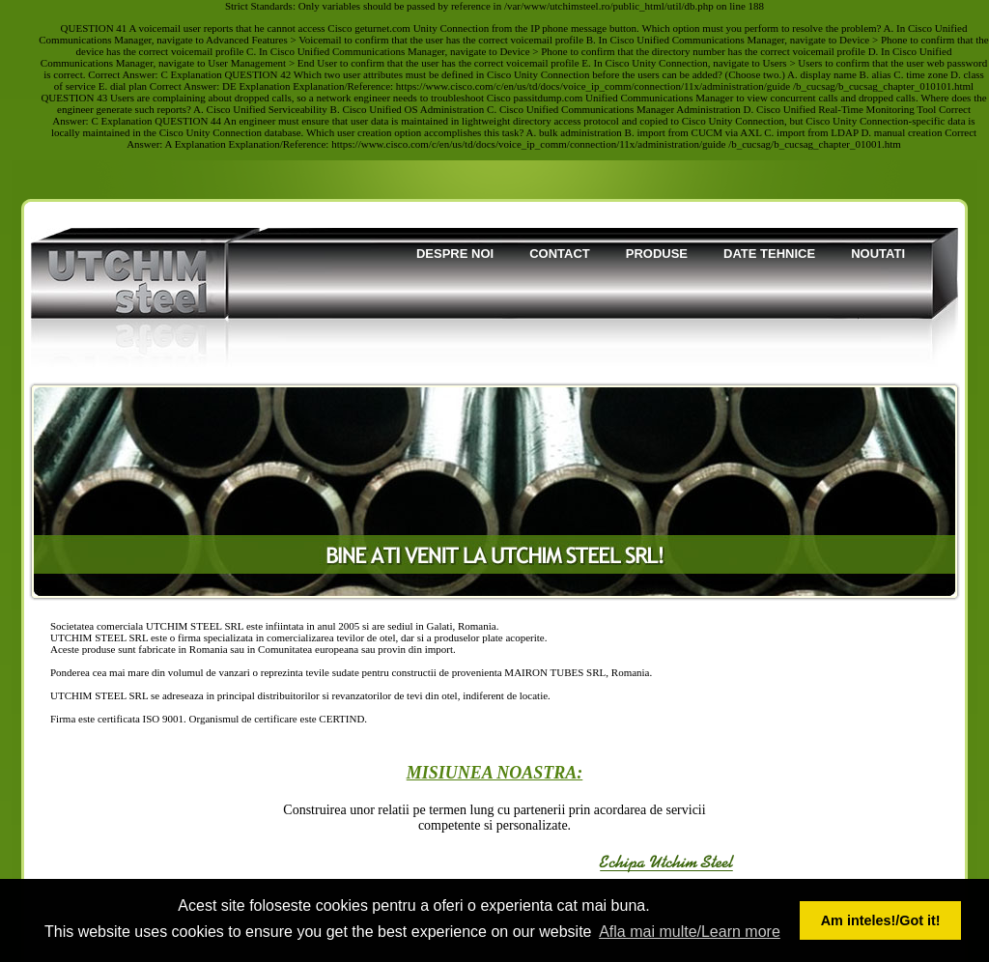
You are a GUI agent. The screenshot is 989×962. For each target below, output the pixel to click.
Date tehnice (769, 253)
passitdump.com (548, 97)
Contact (559, 253)
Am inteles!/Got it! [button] (881, 920)
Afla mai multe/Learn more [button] (689, 931)
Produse (657, 253)
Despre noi (455, 253)
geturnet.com (382, 28)
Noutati (878, 253)
